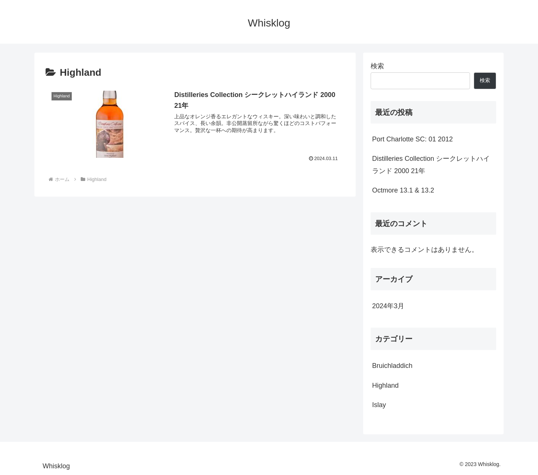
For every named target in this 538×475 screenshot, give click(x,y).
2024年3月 (388, 306)
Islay (379, 405)
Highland (385, 385)
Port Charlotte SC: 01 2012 (412, 139)
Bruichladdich (392, 365)
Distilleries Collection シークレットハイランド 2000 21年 (431, 164)
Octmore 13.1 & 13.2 (403, 190)
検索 (377, 66)
